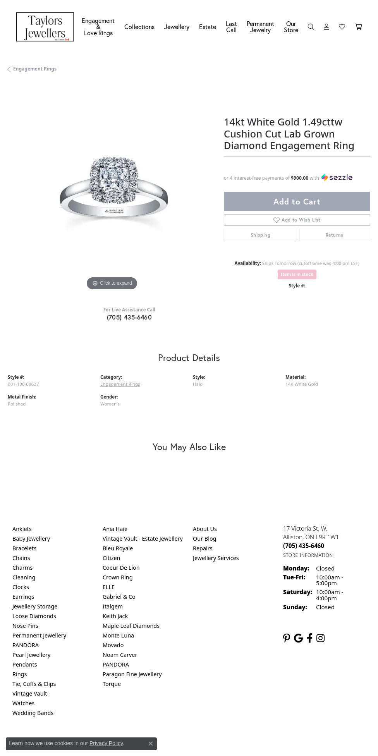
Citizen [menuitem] (111, 558)
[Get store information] (308, 555)
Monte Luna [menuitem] (118, 635)
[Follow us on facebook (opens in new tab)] (310, 638)
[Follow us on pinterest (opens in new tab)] (286, 638)
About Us (205, 529)
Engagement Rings (35, 68)
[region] (112, 188)
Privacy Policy (106, 743)
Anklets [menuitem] (22, 529)
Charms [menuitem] (22, 567)
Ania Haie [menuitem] (115, 529)
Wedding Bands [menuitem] (32, 712)
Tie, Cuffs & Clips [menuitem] (34, 683)
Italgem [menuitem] (113, 606)
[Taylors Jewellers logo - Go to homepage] (47, 26)
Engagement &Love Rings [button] (98, 26)
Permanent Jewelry (260, 26)
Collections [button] (139, 26)
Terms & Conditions (197, 745)
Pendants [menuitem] (24, 664)
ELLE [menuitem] (109, 587)
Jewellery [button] (176, 26)
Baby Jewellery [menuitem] (31, 538)
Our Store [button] (291, 26)
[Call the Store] (303, 546)
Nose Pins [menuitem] (25, 625)
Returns (335, 235)
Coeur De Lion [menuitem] (121, 567)
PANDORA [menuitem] (25, 645)
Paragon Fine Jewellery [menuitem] (132, 674)
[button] (311, 26)
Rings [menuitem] (19, 674)
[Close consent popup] (150, 743)
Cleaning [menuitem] (23, 577)
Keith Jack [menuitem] (115, 616)
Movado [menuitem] (113, 645)
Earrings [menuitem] (23, 596)
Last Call (231, 26)
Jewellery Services (216, 558)
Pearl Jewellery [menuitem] (31, 654)
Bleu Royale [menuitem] (118, 548)
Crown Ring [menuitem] (118, 577)
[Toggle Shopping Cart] (358, 26)
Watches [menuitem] (23, 703)
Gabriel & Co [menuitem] (119, 596)
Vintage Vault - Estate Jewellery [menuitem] (143, 538)
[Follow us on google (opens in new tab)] (298, 638)
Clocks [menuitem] (20, 587)
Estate (207, 26)
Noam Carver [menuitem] (120, 654)
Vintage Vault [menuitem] (29, 693)
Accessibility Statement (254, 745)
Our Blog (204, 538)
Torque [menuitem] (112, 683)
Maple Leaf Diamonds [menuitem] (131, 625)
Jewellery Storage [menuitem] (34, 606)
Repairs (203, 548)
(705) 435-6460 (129, 317)
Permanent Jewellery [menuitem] (39, 635)
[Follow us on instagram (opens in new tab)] (320, 638)
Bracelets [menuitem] (24, 548)
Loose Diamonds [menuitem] (34, 616)
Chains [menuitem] (21, 558)
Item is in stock (297, 274)
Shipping (260, 235)
